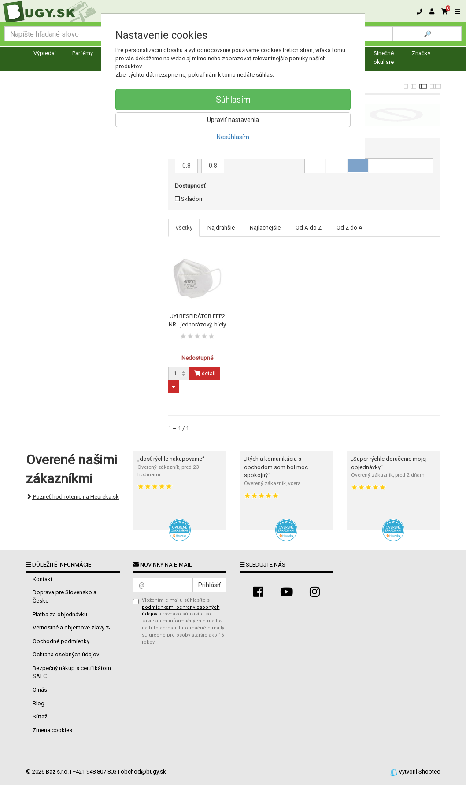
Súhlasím (233, 99)
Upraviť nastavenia (233, 119)
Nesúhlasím (233, 137)
